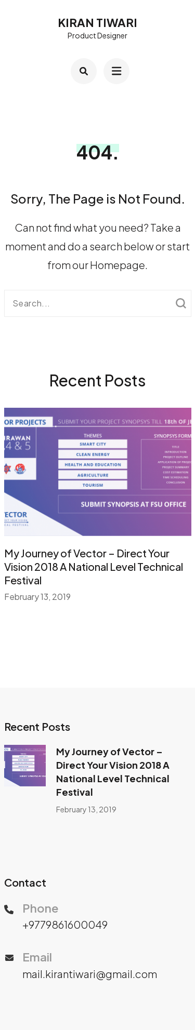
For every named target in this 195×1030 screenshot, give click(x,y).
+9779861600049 (65, 924)
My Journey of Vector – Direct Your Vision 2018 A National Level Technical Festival (93, 566)
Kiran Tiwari (97, 22)
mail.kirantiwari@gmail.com (89, 973)
